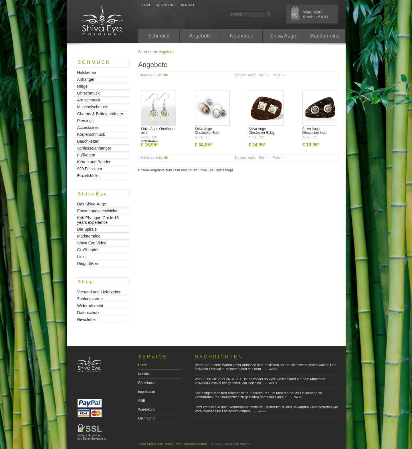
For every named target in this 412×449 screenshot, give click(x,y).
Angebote (200, 36)
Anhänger (86, 79)
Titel (261, 75)
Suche (236, 14)
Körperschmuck (91, 134)
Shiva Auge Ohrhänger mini (158, 131)
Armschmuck (88, 100)
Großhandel (87, 250)
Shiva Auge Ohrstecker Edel (207, 131)
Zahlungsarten (90, 299)
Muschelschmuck (92, 107)
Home (142, 365)
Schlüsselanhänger (94, 148)
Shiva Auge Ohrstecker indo (314, 131)
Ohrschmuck (88, 93)
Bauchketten (88, 141)
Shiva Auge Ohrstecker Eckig (262, 131)
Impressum (146, 392)
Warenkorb (315, 14)
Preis (276, 75)
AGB (141, 401)
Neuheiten (241, 36)
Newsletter (86, 319)
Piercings (85, 120)
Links (82, 256)
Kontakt (144, 374)
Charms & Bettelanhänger (100, 113)
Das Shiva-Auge (91, 204)
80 (166, 75)
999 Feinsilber (89, 168)
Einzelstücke (88, 175)
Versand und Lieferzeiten (99, 292)
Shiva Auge (283, 36)
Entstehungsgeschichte (98, 211)
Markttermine (325, 36)
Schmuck (158, 36)
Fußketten (86, 155)
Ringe (82, 86)
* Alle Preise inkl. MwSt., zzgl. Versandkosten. (173, 444)
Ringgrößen (87, 263)
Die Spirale (87, 229)
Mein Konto (147, 418)
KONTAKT (187, 5)
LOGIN (145, 5)
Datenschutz (88, 312)
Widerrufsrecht (90, 305)
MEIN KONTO (166, 5)
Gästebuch (146, 383)
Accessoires (88, 127)
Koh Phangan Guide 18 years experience (98, 220)
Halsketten (86, 72)
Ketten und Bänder (94, 162)
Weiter (273, 369)
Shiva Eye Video (91, 243)
